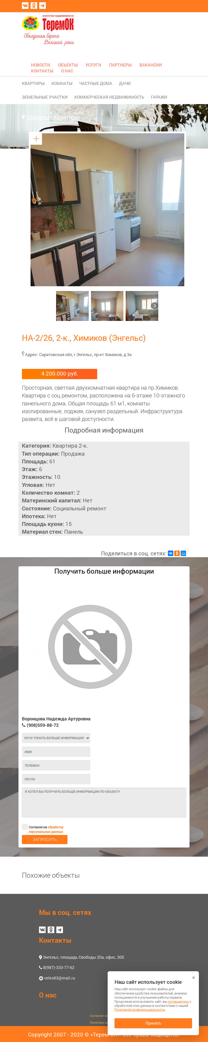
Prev (62, 306)
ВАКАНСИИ (151, 65)
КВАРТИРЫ (33, 83)
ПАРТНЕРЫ (120, 65)
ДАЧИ (125, 83)
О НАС (67, 70)
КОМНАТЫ (62, 83)
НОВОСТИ (40, 65)
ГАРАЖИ (159, 97)
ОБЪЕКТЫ (68, 65)
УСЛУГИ (93, 65)
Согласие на (42, 827)
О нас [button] (48, 994)
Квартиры (67, 117)
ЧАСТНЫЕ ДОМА (95, 83)
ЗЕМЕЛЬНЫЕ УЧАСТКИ (45, 97)
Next (154, 306)
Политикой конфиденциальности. (139, 1010)
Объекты (37, 117)
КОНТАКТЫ (42, 70)
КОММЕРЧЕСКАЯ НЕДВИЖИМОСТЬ (109, 97)
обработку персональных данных (46, 829)
